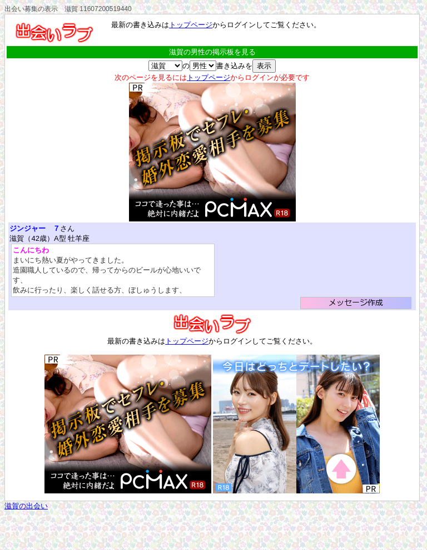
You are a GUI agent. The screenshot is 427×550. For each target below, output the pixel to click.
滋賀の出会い (26, 506)
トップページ (190, 25)
